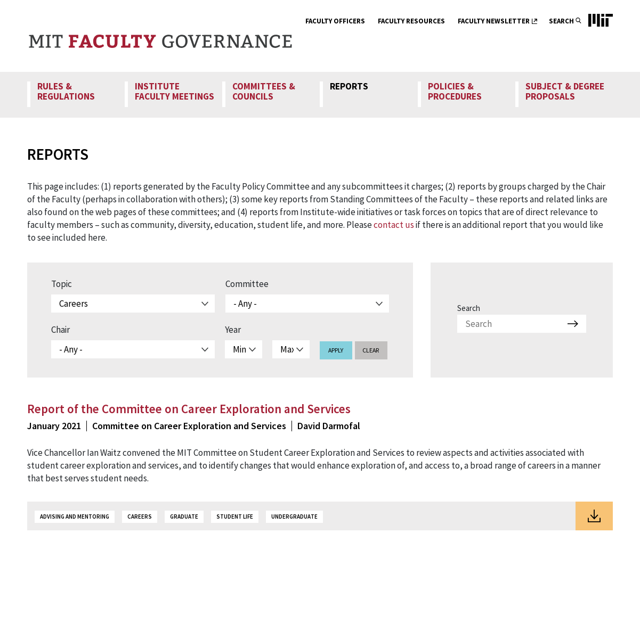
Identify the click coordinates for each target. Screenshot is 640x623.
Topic (61, 284)
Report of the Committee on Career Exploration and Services (189, 408)
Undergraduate (294, 516)
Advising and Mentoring (74, 516)
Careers (139, 516)
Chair (60, 329)
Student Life (234, 516)
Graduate (184, 516)
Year (233, 329)
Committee (247, 284)
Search (561, 21)
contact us (394, 225)
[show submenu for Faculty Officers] (371, 22)
